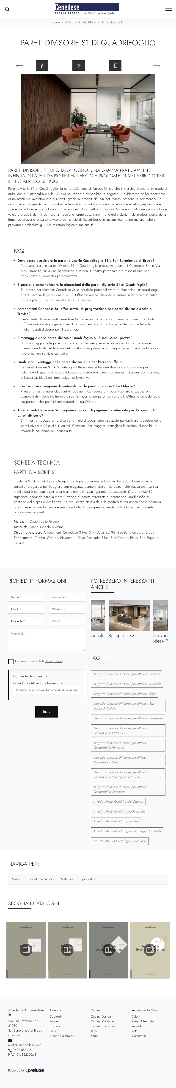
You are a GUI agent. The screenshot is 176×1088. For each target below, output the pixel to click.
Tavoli (94, 1031)
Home (56, 22)
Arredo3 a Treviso (62, 1035)
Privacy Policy (54, 661)
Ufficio (69, 22)
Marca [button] (16, 879)
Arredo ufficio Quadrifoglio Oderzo (118, 801)
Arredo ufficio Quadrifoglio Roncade (118, 811)
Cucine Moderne (102, 1021)
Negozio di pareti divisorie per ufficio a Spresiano (128, 718)
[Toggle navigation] (168, 9)
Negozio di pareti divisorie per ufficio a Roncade (127, 684)
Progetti (55, 1021)
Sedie (94, 1035)
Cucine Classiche (103, 1026)
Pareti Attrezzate (143, 1021)
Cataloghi (56, 1016)
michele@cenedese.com (24, 1045)
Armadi (137, 1026)
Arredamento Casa (144, 1010)
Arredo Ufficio (87, 22)
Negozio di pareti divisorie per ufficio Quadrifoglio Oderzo (119, 730)
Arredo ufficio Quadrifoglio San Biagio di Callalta (127, 831)
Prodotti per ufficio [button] (41, 879)
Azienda (55, 1010)
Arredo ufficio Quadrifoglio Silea (116, 821)
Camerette (139, 1035)
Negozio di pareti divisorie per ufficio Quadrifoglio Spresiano (119, 789)
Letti (134, 1031)
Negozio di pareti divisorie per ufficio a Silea (124, 693)
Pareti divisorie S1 (113, 22)
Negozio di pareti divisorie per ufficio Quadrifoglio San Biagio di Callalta (119, 774)
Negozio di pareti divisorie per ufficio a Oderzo (126, 674)
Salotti (136, 1016)
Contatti (55, 1026)
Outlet (54, 1031)
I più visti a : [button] (89, 879)
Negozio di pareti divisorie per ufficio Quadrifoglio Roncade (119, 745)
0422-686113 (22, 1049)
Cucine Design (101, 1016)
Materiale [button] (67, 879)
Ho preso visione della (39, 661)
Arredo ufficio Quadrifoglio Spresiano (119, 841)
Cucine (96, 1010)
